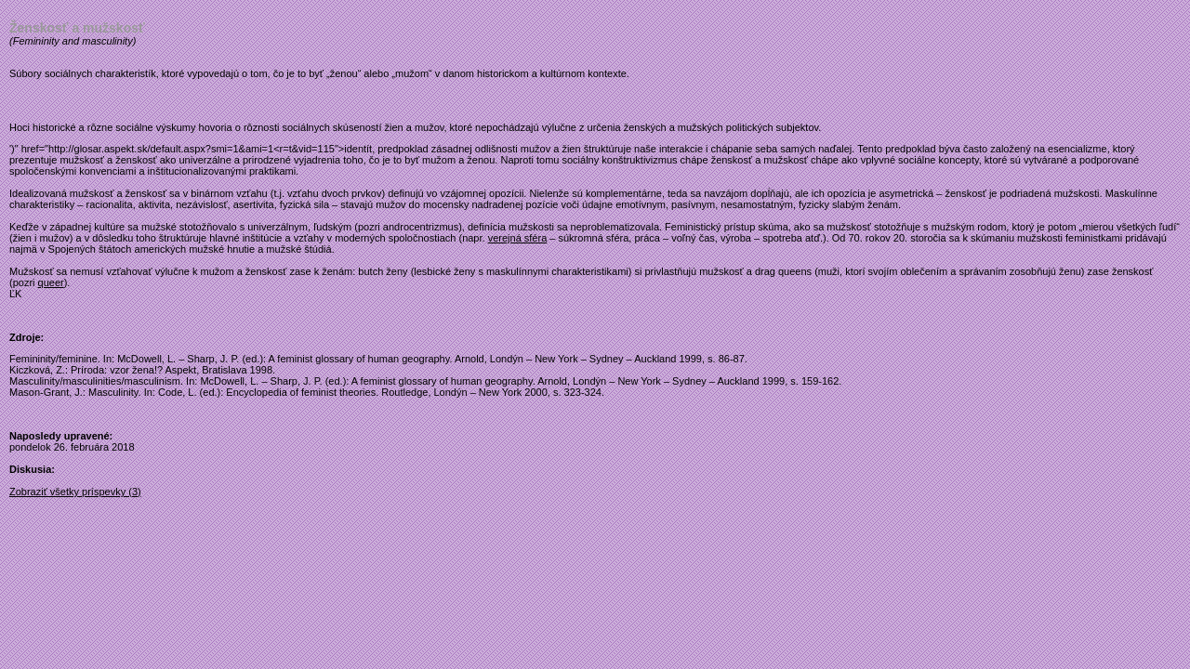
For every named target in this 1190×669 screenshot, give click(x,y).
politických (750, 127)
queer (51, 282)
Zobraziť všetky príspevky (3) (75, 491)
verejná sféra (518, 237)
